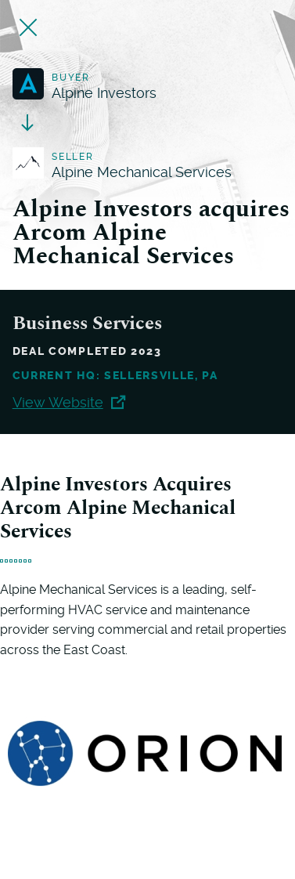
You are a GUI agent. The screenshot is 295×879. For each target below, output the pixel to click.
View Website (69, 402)
